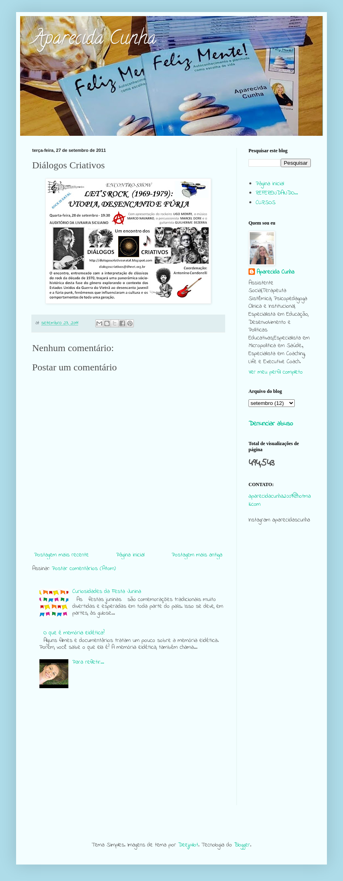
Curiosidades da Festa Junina (106, 591)
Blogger (242, 845)
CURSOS (265, 202)
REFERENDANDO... (277, 193)
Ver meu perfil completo (276, 372)
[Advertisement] (280, 684)
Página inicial (130, 555)
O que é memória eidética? (74, 633)
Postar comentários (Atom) (84, 568)
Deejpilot (188, 845)
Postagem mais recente (61, 555)
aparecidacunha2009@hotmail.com (280, 500)
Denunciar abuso (271, 424)
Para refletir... (88, 662)
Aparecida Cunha (94, 40)
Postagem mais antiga (197, 555)
